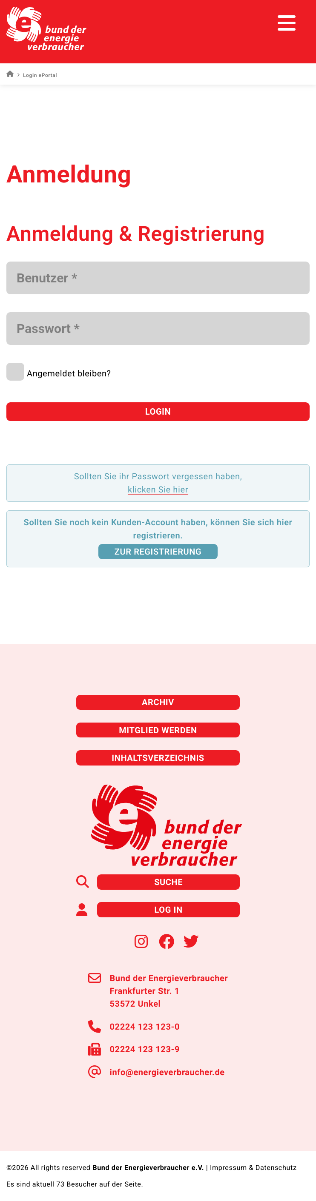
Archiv (158, 702)
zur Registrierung (158, 551)
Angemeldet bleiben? (69, 374)
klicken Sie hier (158, 489)
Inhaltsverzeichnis (158, 758)
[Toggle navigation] (293, 23)
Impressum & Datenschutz (253, 1168)
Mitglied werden (158, 730)
